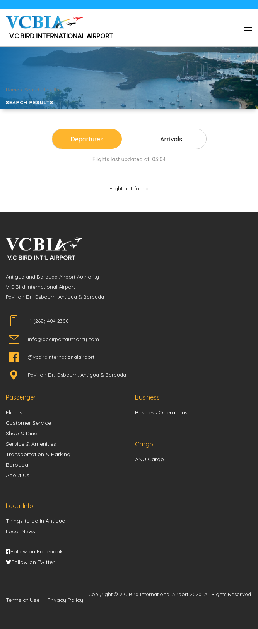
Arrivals (171, 139)
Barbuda (17, 464)
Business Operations (161, 412)
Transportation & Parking (38, 454)
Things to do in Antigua (35, 520)
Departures (86, 139)
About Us (17, 475)
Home (12, 90)
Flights (14, 412)
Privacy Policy (65, 599)
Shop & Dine (21, 433)
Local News (20, 531)
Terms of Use (22, 599)
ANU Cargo (149, 459)
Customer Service (28, 422)
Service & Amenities (31, 443)
